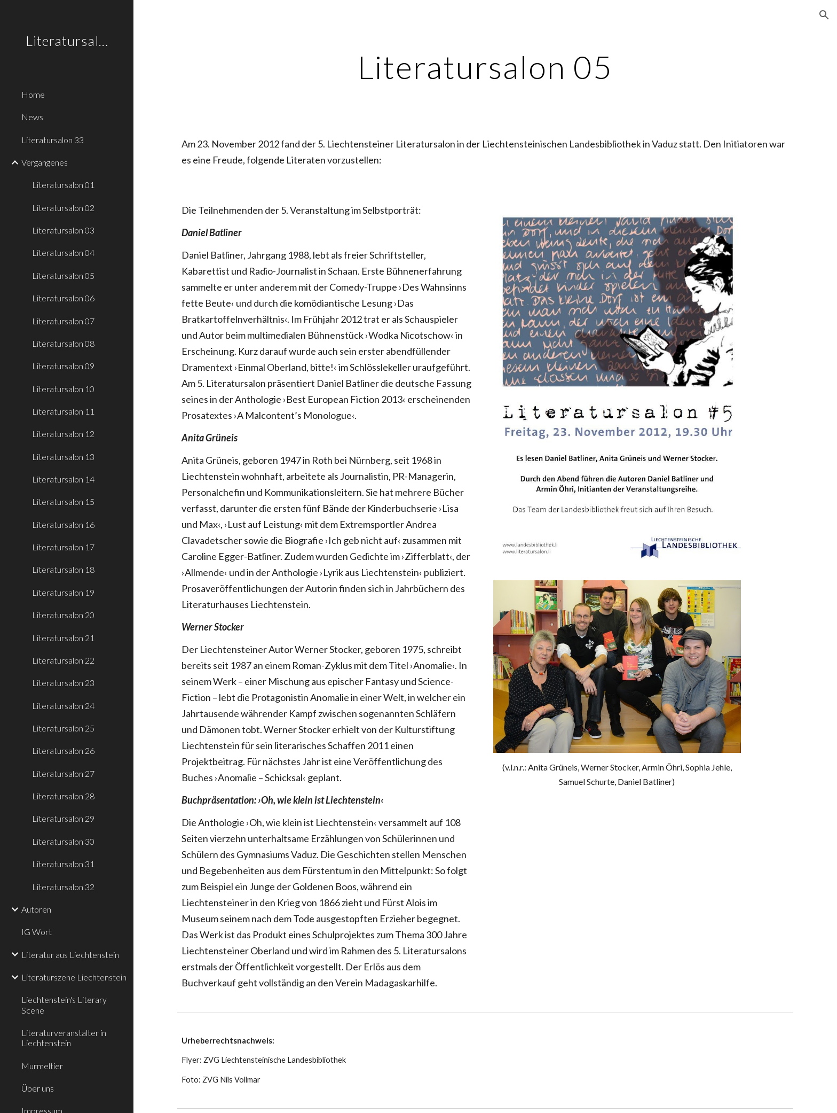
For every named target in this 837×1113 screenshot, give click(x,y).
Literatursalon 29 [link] (63, 818)
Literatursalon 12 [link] (63, 434)
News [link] (32, 117)
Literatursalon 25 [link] (63, 728)
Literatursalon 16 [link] (63, 524)
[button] (824, 15)
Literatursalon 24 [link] (63, 706)
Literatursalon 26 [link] (63, 750)
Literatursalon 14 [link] (63, 479)
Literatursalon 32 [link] (63, 887)
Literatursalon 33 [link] (52, 140)
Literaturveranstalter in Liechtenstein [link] (63, 1038)
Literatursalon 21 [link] (63, 638)
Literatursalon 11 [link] (63, 411)
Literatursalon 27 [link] (63, 773)
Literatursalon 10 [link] (63, 389)
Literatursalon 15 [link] (63, 501)
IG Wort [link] (36, 932)
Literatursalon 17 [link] (63, 547)
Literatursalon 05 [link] (63, 275)
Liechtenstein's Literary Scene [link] (64, 1004)
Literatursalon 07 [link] (63, 321)
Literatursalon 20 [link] (63, 615)
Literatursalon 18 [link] (63, 569)
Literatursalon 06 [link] (63, 298)
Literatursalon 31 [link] (63, 864)
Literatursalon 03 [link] (63, 230)
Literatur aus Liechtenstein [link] (70, 954)
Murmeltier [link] (42, 1066)
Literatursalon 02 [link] (63, 208)
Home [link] (33, 94)
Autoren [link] (36, 909)
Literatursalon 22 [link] (63, 660)
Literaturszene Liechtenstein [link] (74, 977)
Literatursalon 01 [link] (63, 185)
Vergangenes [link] (44, 162)
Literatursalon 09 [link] (63, 366)
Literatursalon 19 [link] (63, 592)
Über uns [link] (37, 1088)
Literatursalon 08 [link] (63, 343)
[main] (485, 67)
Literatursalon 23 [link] (63, 683)
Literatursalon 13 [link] (63, 457)
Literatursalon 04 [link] (63, 252)
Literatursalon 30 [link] (63, 841)
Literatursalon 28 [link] (63, 796)
